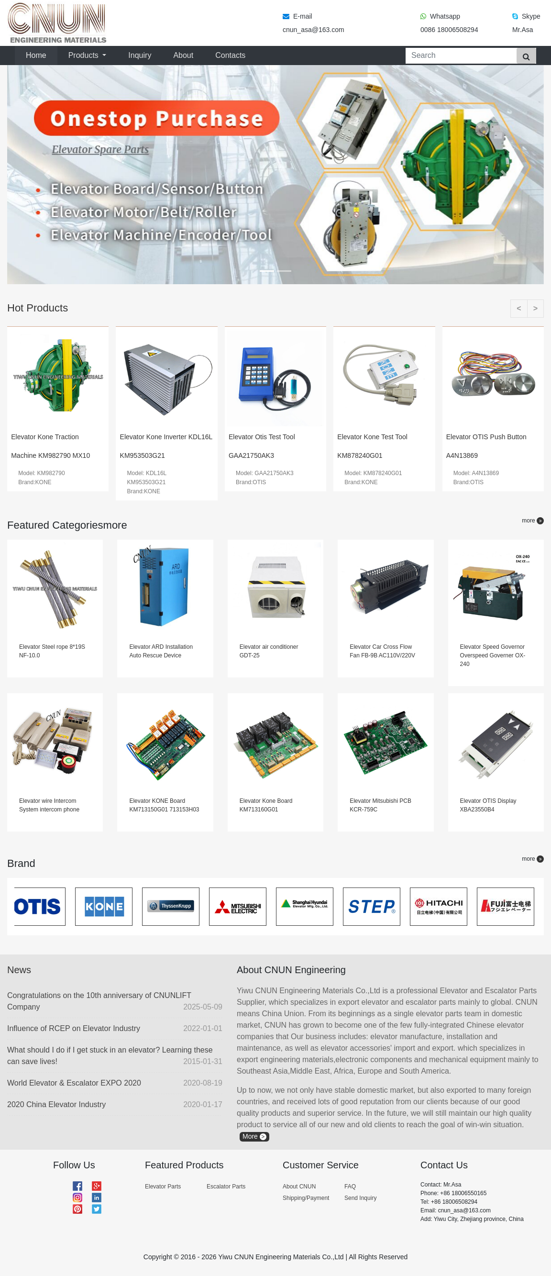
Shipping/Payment (306, 1198)
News (19, 970)
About (183, 55)
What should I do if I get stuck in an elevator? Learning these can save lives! (114, 1056)
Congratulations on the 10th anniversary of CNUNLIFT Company (114, 1002)
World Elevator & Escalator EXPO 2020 (114, 1083)
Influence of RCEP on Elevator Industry (114, 1028)
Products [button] (84, 55)
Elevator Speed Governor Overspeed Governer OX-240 (493, 655)
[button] (47, 174)
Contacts (230, 55)
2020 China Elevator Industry (114, 1104)
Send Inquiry (360, 1198)
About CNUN (299, 1186)
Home (38, 54)
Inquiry (139, 55)
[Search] (459, 56)
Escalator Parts (226, 1186)
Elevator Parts (163, 1186)
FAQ (350, 1186)
